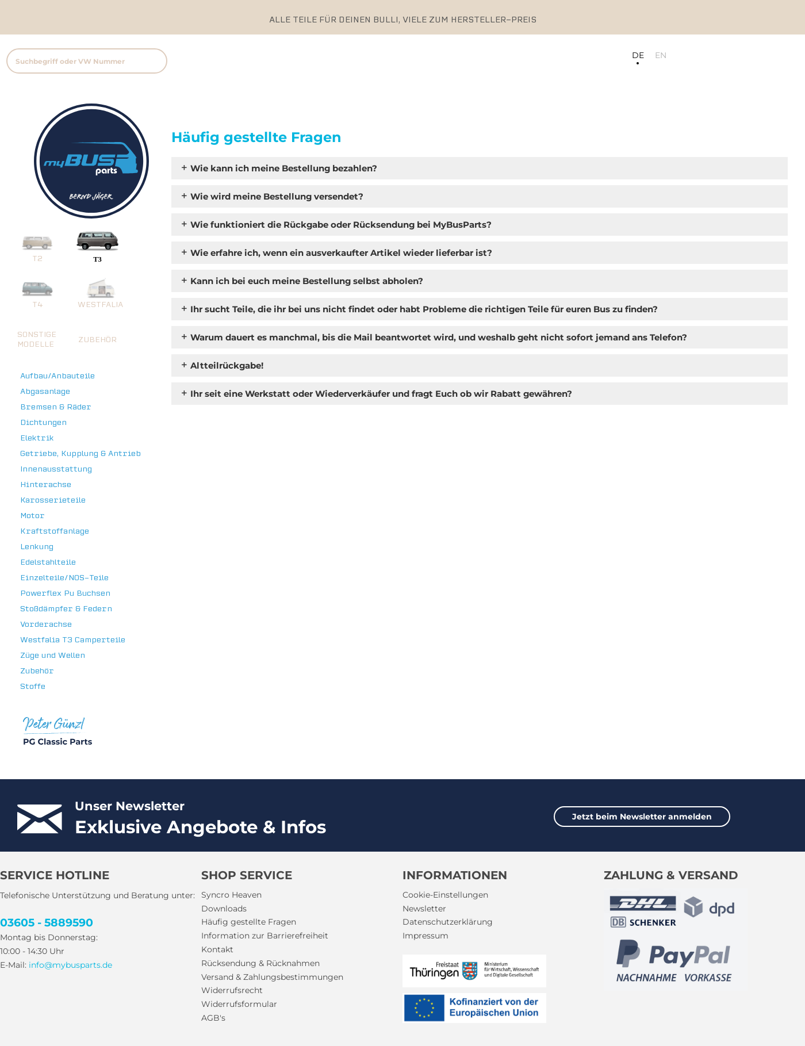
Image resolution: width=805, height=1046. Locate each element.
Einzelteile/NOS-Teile (64, 578)
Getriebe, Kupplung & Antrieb (80, 453)
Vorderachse (46, 624)
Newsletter (424, 908)
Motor (32, 515)
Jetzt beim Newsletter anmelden (642, 816)
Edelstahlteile (48, 562)
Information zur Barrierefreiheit (264, 935)
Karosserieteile (53, 500)
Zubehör (37, 671)
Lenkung (36, 546)
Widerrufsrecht (232, 990)
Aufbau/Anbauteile (57, 376)
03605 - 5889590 (46, 922)
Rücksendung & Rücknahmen (260, 963)
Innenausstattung (56, 469)
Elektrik (37, 438)
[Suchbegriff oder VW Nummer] (86, 61)
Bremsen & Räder (55, 407)
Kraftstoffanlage (54, 531)
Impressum (425, 935)
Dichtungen (43, 422)
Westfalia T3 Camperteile (72, 640)
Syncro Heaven (231, 895)
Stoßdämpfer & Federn (66, 609)
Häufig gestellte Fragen (248, 922)
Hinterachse (45, 484)
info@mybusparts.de (70, 965)
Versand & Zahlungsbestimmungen (272, 977)
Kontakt (217, 949)
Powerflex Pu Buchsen (65, 593)
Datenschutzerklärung (447, 922)
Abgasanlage (45, 391)
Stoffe (32, 686)
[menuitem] (161, 59)
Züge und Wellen (52, 655)
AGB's (213, 1018)
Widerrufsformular (239, 1004)
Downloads (224, 908)
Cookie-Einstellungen (445, 895)
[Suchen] (153, 60)
